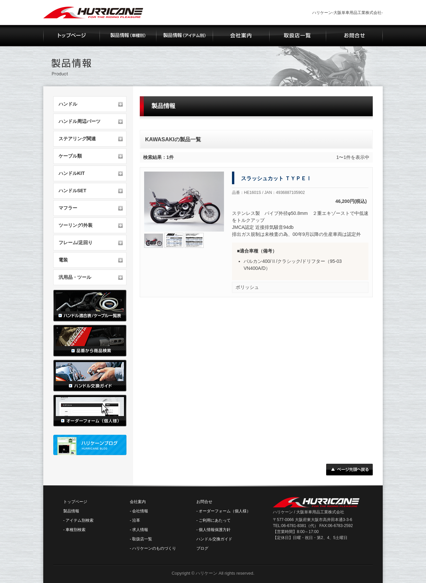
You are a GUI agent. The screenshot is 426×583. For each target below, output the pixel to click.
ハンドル (68, 104)
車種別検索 (76, 529)
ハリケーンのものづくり (154, 548)
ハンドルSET (72, 190)
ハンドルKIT (72, 173)
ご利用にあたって (215, 520)
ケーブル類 (70, 156)
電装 (63, 260)
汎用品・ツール (75, 277)
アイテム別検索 (80, 520)
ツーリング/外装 (76, 225)
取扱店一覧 (142, 539)
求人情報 (140, 529)
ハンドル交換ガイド (214, 539)
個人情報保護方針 (215, 529)
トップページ (75, 501)
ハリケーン (206, 573)
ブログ (202, 548)
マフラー (68, 208)
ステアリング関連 (77, 138)
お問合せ (204, 501)
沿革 (136, 520)
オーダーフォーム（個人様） (225, 511)
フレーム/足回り (76, 242)
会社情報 (140, 511)
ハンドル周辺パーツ (80, 121)
